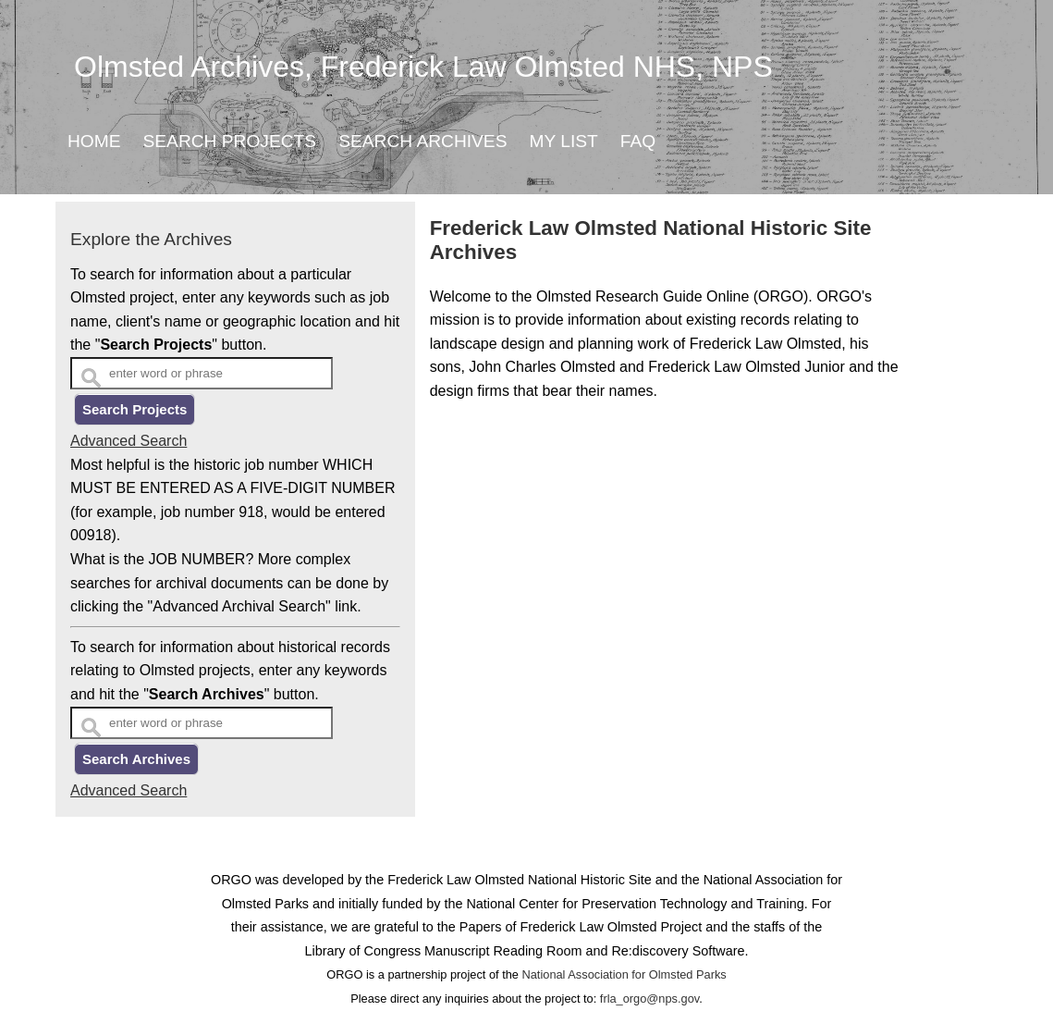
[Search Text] (201, 373)
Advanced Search (128, 441)
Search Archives (422, 141)
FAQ (637, 141)
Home (94, 141)
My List (563, 141)
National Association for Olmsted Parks (624, 974)
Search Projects (230, 141)
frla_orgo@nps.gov (649, 998)
